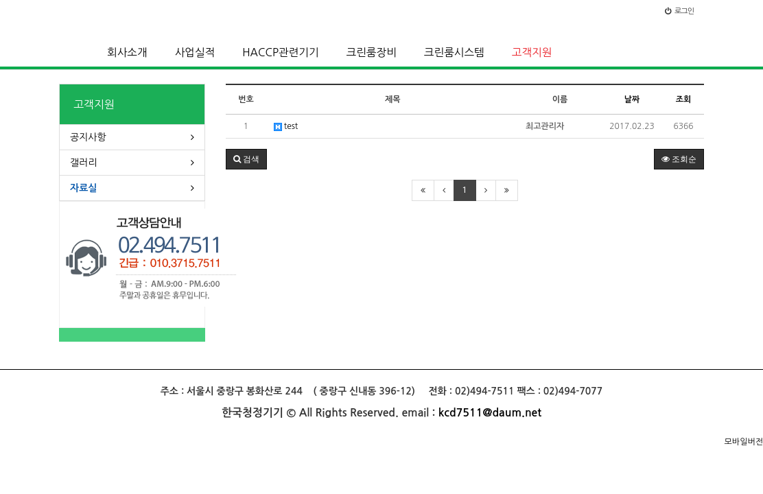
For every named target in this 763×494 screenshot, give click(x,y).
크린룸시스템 (454, 52)
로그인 (679, 11)
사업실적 (195, 52)
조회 (684, 99)
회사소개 (127, 52)
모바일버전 (744, 442)
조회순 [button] (678, 159)
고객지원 (532, 52)
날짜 (632, 99)
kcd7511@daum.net (489, 413)
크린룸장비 (372, 52)
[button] (246, 159)
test (286, 126)
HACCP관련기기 (280, 52)
